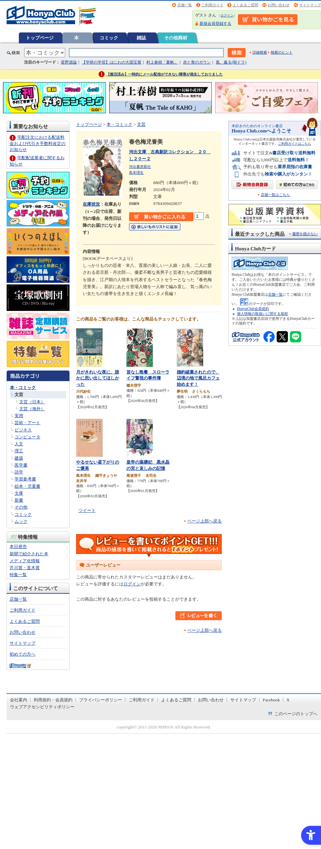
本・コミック (23, 387)
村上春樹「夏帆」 (162, 62)
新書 (19, 500)
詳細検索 (259, 52)
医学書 (21, 465)
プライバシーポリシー (100, 699)
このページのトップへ (295, 713)
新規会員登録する (215, 23)
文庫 (19, 493)
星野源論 (69, 62)
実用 (19, 415)
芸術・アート (27, 422)
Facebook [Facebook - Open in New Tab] (271, 699)
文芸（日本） (32, 401)
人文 (19, 443)
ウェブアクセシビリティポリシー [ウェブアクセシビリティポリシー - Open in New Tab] (42, 706)
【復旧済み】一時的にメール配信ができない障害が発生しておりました (164, 74)
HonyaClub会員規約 (253, 309)
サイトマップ (310, 5)
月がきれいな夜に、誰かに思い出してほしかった (97, 378)
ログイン (227, 15)
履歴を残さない (305, 234)
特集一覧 (18, 574)
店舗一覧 (184, 5)
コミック (109, 37)
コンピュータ (27, 436)
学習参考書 (25, 478)
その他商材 (175, 37)
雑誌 (141, 37)
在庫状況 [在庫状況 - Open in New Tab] (91, 204)
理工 (19, 450)
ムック (21, 521)
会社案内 (18, 699)
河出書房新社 (140, 167)
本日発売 (18, 546)
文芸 (19, 394)
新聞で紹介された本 (29, 553)
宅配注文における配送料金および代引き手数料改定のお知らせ (38, 143)
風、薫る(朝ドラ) (231, 62)
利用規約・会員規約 (53, 699)
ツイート (87, 510)
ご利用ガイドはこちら (294, 143)
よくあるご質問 (245, 5)
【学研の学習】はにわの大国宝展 (111, 62)
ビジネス (23, 429)
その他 (21, 507)
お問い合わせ (279, 5)
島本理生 (136, 173)
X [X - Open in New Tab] (288, 699)
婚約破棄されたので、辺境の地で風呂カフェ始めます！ (198, 378)
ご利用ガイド (212, 5)
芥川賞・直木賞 (25, 567)
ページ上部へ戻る (204, 521)
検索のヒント (282, 52)
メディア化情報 (25, 560)
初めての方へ (22, 654)
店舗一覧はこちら (275, 195)
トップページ (40, 37)
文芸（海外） (32, 408)
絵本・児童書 (27, 486)
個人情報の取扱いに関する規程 (262, 314)
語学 (19, 472)
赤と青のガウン (197, 62)
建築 (19, 458)
